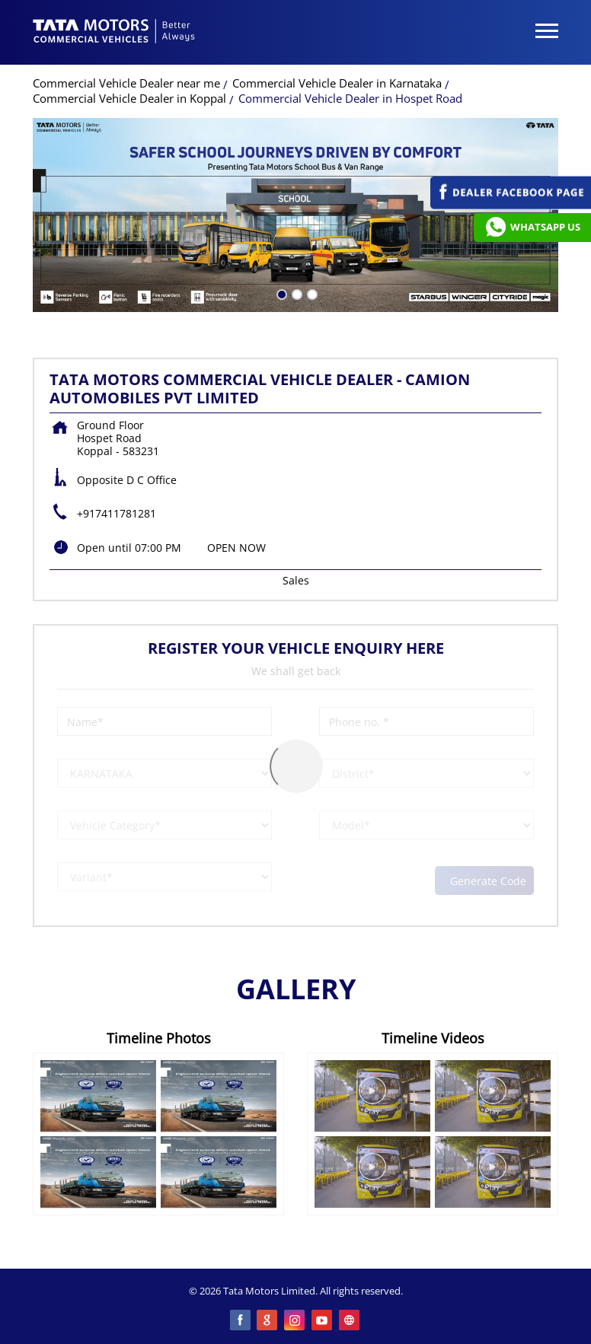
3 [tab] (311, 293)
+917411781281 (116, 513)
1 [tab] (280, 293)
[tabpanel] (295, 215)
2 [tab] (295, 293)
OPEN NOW (236, 547)
